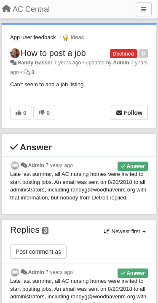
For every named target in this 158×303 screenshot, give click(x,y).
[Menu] (144, 9)
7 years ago (59, 165)
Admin (121, 63)
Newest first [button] (125, 231)
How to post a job (53, 53)
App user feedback (33, 37)
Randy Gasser (34, 63)
